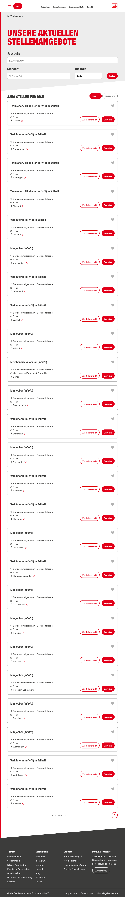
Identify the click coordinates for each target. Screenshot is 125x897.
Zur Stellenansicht (89, 120)
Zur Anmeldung (101, 871)
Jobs (18, 6)
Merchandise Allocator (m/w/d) (28, 362)
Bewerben (108, 120)
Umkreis (80, 69)
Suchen (112, 76)
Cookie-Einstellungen (74, 869)
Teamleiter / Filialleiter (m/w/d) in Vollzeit (34, 106)
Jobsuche (13, 53)
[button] (9, 6)
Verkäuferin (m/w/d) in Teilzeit (28, 134)
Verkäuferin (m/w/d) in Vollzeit (28, 219)
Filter (94, 96)
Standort (13, 69)
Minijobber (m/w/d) (21, 248)
